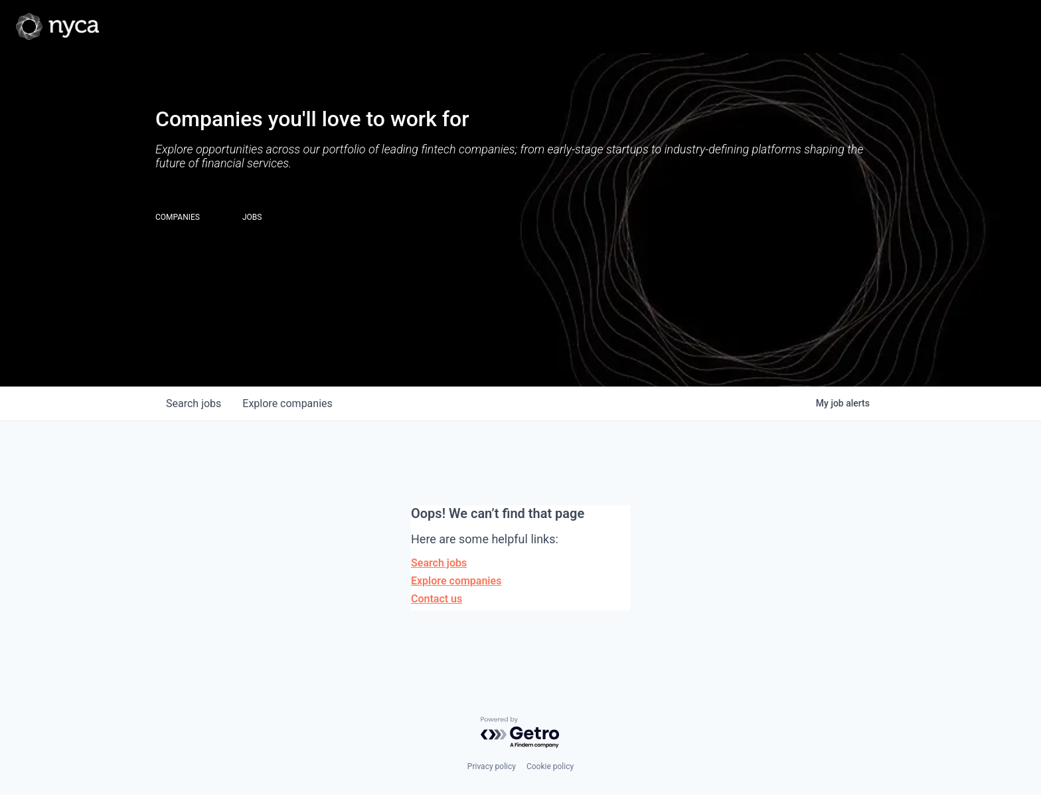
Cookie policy (550, 766)
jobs (193, 403)
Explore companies (456, 580)
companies (287, 403)
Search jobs (439, 563)
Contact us (436, 598)
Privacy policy (491, 766)
